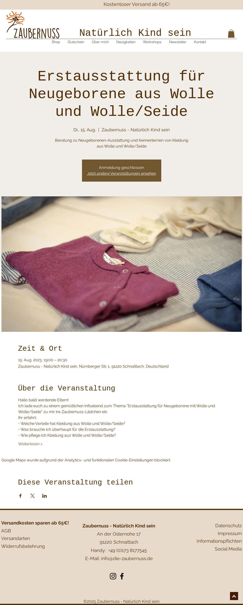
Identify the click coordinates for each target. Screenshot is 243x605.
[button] (231, 33)
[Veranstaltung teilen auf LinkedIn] (44, 496)
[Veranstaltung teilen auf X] (32, 496)
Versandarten (15, 538)
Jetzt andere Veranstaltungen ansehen (121, 173)
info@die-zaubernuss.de (127, 558)
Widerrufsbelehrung (23, 546)
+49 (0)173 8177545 (127, 550)
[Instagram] (113, 576)
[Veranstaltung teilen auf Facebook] (20, 496)
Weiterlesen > (30, 444)
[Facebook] (122, 576)
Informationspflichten (219, 541)
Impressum (230, 533)
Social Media (228, 548)
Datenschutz (228, 525)
